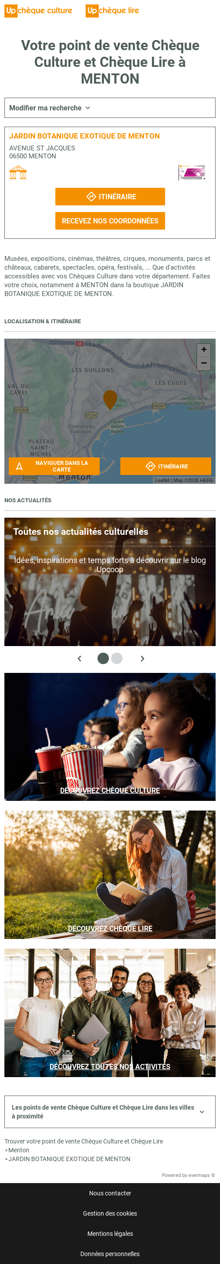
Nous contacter (110, 1193)
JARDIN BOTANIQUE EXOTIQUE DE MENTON (69, 1158)
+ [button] (204, 350)
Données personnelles (110, 1253)
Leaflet (162, 480)
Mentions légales (110, 1233)
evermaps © (201, 1175)
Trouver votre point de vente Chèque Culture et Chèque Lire (83, 1141)
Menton (18, 1150)
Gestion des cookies (110, 1213)
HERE (206, 480)
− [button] (204, 363)
